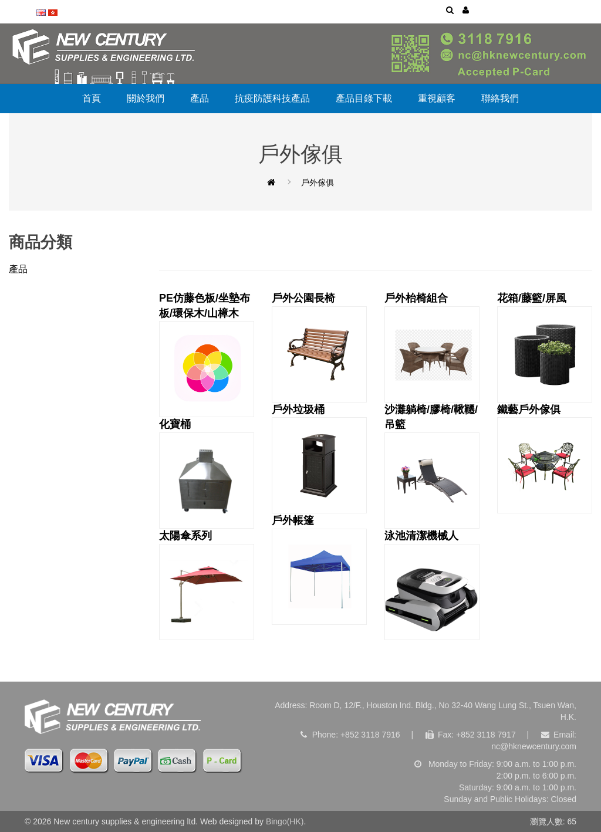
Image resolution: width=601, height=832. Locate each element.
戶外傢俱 (317, 182)
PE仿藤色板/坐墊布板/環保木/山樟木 (206, 354)
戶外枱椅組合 (432, 347)
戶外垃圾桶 (319, 459)
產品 (199, 98)
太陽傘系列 (206, 585)
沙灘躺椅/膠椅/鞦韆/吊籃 (432, 466)
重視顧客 (436, 98)
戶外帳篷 (319, 570)
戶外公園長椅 (319, 347)
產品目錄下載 (364, 98)
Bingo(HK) (285, 821)
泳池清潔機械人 (432, 585)
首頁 (91, 98)
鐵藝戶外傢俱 (544, 459)
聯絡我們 (500, 98)
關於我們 (145, 98)
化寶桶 (206, 473)
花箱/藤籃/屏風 (544, 347)
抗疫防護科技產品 (272, 98)
